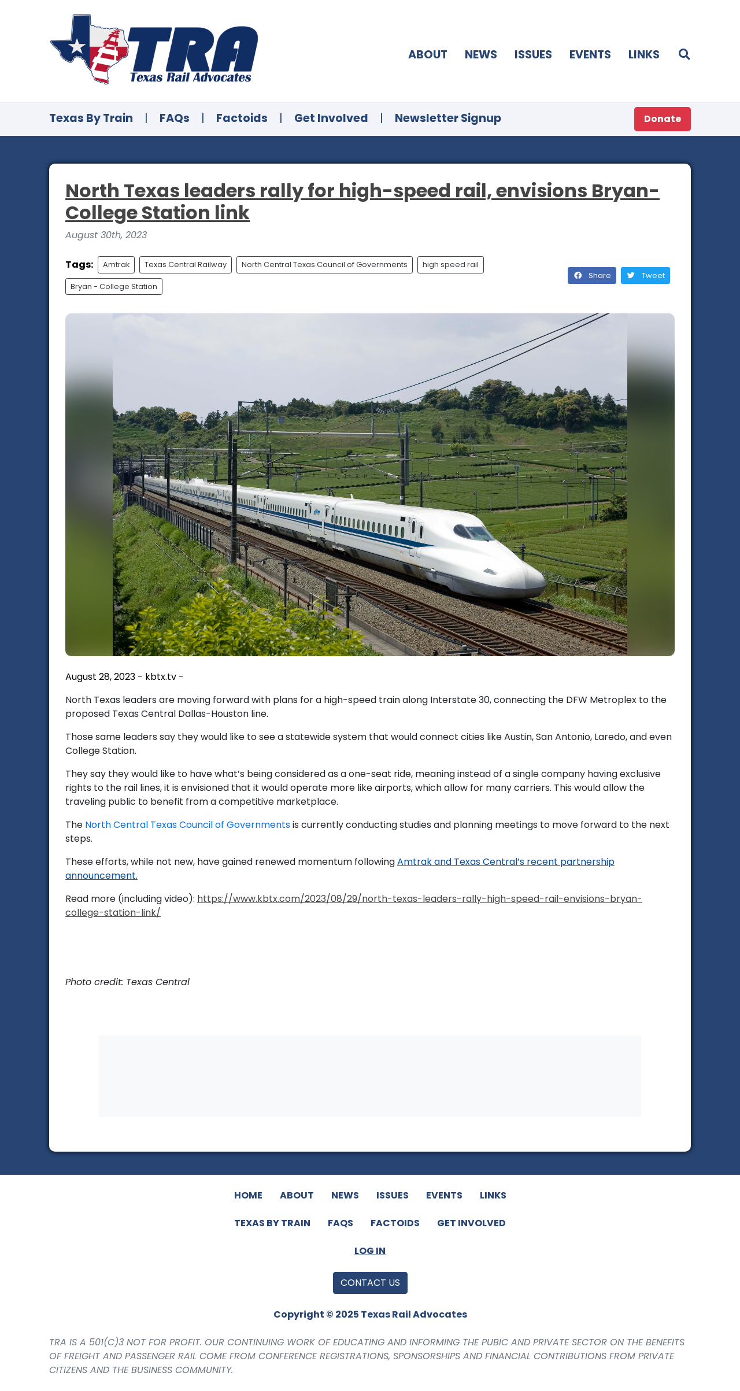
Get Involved (331, 118)
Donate (662, 118)
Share (592, 275)
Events (590, 54)
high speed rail (451, 264)
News (481, 54)
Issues (533, 54)
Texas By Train (91, 118)
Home (248, 1195)
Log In (370, 1250)
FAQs (175, 118)
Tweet (645, 275)
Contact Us (370, 1282)
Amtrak (116, 264)
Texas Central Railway (186, 264)
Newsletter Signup (448, 118)
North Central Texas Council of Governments (325, 264)
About (427, 54)
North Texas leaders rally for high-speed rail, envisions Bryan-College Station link (362, 201)
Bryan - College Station (114, 286)
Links (644, 54)
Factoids (242, 118)
